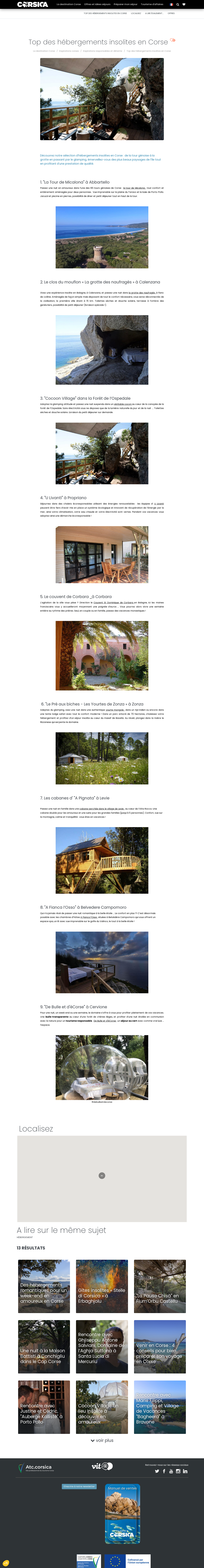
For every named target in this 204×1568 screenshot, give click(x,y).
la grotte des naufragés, (142, 292)
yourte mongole (115, 710)
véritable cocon (123, 404)
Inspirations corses (69, 50)
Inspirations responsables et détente (102, 50)
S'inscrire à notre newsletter (79, 1486)
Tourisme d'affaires (152, 4)
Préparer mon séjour (125, 4)
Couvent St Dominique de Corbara (114, 602)
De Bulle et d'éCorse (105, 1020)
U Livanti (159, 503)
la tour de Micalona (134, 188)
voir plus (102, 1440)
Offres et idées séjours (97, 4)
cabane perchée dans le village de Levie (102, 808)
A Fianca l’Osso (89, 917)
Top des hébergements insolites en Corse (149, 50)
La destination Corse (69, 4)
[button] (177, 4)
